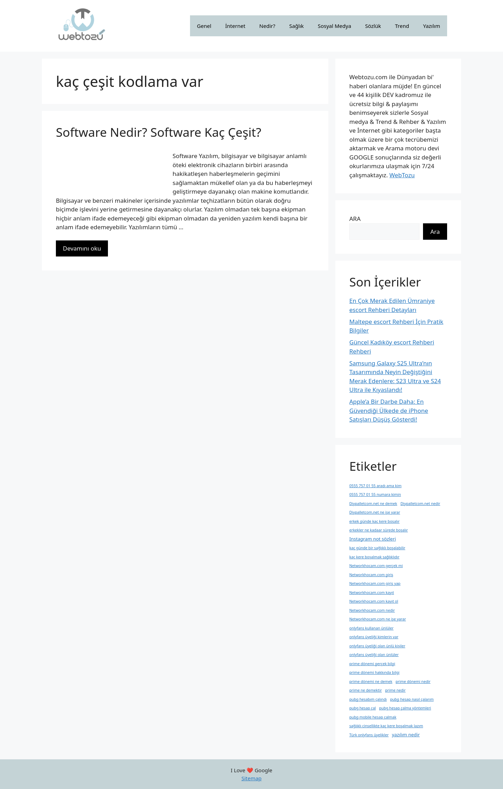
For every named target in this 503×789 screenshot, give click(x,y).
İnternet (235, 25)
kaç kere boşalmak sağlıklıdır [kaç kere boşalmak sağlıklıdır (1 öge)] (374, 556)
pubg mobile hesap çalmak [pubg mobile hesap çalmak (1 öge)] (372, 717)
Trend (402, 25)
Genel (204, 25)
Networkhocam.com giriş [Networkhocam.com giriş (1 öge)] (371, 574)
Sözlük (373, 25)
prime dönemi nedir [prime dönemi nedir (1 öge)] (413, 681)
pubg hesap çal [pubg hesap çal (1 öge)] (362, 708)
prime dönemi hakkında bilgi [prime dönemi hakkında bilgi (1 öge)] (374, 672)
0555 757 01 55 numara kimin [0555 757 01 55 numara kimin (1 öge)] (375, 494)
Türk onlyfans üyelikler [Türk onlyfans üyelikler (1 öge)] (369, 734)
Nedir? (267, 25)
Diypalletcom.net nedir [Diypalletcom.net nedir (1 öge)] (420, 503)
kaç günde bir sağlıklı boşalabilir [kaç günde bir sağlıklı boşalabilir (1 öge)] (377, 547)
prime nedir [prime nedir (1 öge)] (395, 690)
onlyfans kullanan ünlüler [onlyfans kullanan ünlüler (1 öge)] (371, 628)
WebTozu (402, 175)
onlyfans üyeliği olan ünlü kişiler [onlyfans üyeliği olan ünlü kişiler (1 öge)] (377, 645)
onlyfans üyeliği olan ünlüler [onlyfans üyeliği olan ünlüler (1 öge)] (374, 654)
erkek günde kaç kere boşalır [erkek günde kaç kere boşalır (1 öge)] (374, 521)
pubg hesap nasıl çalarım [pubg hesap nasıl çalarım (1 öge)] (412, 699)
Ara (435, 232)
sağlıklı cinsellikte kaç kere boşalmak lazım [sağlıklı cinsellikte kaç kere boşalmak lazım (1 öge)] (386, 725)
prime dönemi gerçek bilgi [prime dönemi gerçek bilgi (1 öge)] (372, 663)
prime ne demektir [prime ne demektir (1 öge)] (365, 690)
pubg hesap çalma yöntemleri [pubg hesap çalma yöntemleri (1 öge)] (405, 708)
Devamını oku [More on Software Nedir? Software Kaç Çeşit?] (82, 248)
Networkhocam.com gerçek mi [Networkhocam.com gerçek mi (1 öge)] (376, 565)
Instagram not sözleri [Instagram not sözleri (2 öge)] (372, 539)
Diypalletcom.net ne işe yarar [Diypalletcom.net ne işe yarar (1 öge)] (374, 512)
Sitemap (251, 778)
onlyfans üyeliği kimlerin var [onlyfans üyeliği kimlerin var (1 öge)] (373, 636)
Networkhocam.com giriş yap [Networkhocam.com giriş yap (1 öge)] (374, 583)
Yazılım (431, 25)
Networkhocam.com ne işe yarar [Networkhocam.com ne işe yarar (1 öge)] (377, 619)
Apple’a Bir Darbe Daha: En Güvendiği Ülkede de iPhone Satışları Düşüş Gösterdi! (388, 410)
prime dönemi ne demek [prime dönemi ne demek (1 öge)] (370, 681)
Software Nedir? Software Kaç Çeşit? (158, 132)
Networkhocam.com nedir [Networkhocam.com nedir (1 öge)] (372, 610)
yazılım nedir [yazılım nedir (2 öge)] (406, 734)
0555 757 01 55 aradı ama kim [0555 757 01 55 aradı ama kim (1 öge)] (375, 485)
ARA (354, 219)
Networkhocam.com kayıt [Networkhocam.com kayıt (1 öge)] (371, 592)
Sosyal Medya (334, 25)
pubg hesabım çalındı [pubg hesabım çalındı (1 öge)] (368, 699)
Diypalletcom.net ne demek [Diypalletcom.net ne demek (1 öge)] (373, 503)
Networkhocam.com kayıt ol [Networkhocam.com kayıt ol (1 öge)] (373, 601)
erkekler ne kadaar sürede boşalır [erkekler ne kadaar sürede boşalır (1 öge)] (378, 530)
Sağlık (296, 25)
